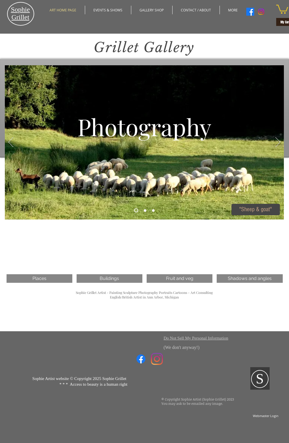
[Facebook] (250, 12)
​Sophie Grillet (20, 13)
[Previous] (10, 142)
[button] (196, 10)
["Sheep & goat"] (255, 209)
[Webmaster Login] (266, 415)
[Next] (277, 142)
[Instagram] (261, 12)
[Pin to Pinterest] (195, 218)
